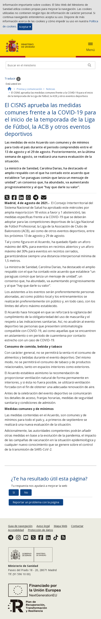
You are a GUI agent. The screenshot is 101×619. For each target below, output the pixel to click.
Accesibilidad (16, 530)
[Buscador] (50, 65)
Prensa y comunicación (29, 89)
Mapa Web (60, 526)
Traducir (13, 79)
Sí (14, 492)
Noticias (50, 89)
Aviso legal (43, 526)
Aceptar (25, 27)
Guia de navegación (20, 526)
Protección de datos (40, 530)
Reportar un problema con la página (36, 502)
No (26, 492)
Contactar (77, 526)
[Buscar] (89, 65)
